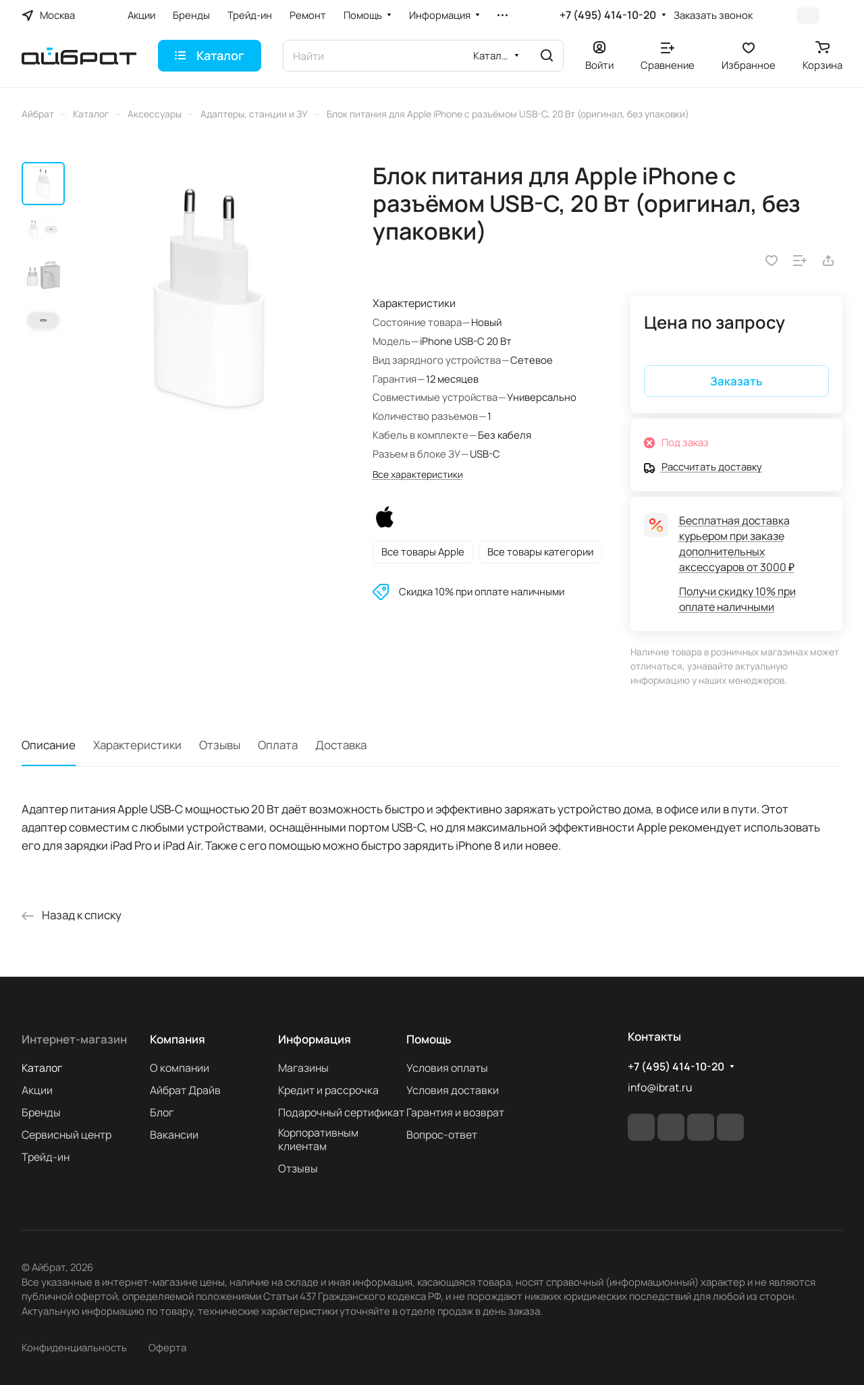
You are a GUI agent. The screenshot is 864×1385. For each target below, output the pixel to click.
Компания (177, 1039)
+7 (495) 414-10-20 (608, 15)
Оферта (167, 1347)
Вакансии (174, 1134)
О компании (179, 1067)
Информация (314, 1039)
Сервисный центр (66, 1134)
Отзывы (219, 745)
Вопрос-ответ (441, 1134)
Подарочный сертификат (341, 1112)
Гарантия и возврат (455, 1112)
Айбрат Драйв (185, 1090)
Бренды (41, 1112)
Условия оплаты (447, 1067)
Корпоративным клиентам (318, 1139)
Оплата (278, 745)
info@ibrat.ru (660, 1087)
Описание (49, 745)
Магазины (303, 1067)
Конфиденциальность (74, 1347)
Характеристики (137, 745)
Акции (37, 1090)
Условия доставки (452, 1090)
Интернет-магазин (74, 1039)
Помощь (428, 1039)
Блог (161, 1112)
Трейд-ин (46, 1156)
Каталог (42, 1067)
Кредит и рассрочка (328, 1090)
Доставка (341, 745)
